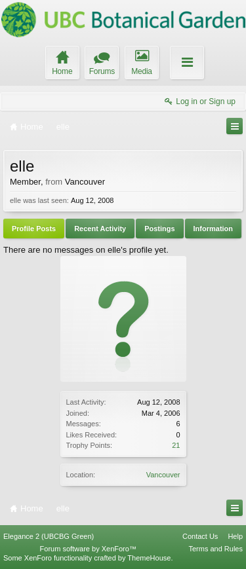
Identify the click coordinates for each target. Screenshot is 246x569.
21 (176, 445)
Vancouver (163, 475)
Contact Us (200, 536)
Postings (159, 228)
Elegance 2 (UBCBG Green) (48, 536)
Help (235, 536)
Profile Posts (34, 228)
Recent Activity (100, 228)
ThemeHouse (149, 558)
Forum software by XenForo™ (88, 549)
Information (214, 228)
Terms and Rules (215, 549)
